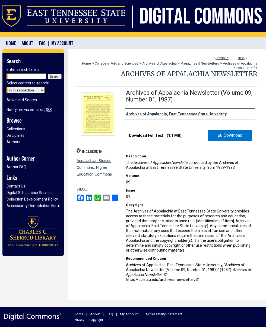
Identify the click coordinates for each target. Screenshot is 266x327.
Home (86, 63)
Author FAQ (16, 167)
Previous (222, 58)
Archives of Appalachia (159, 63)
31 (255, 68)
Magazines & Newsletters (199, 63)
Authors (13, 142)
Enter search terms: (23, 69)
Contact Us (16, 186)
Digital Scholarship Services (30, 193)
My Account (129, 314)
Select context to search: (28, 83)
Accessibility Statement (163, 314)
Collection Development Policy (32, 199)
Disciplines (15, 135)
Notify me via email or (29, 109)
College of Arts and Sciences (116, 63)
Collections (16, 129)
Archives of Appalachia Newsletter (189, 74)
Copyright (96, 320)
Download (230, 135)
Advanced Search (22, 100)
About (95, 314)
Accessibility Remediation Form (33, 206)
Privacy (79, 320)
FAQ (110, 314)
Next (241, 58)
